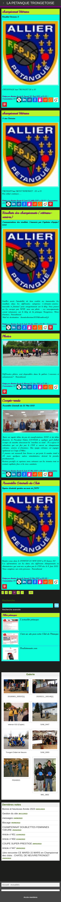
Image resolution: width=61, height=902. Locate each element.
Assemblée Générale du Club (20, 483)
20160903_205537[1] (16, 696)
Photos (6, 336)
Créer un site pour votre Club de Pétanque (39, 633)
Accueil (5, 885)
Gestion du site (10, 813)
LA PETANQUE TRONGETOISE (30, 3)
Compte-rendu (11, 400)
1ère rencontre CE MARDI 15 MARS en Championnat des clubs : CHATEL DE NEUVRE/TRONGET (30, 854)
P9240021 (16, 780)
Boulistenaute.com (28, 648)
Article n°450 (9, 839)
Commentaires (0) (9, 99)
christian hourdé (15, 96)
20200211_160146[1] (44, 696)
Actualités (14, 885)
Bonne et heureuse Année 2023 (18, 809)
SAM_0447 (44, 724)
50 (31, 592)
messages (7, 818)
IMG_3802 (45, 795)
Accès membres (30, 897)
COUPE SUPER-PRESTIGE (17, 843)
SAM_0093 (44, 752)
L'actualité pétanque (29, 619)
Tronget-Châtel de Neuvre (16, 752)
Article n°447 (9, 848)
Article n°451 (9, 834)
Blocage (6, 822)
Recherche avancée (11, 609)
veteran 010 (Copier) (16, 724)
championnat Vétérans (15, 12)
